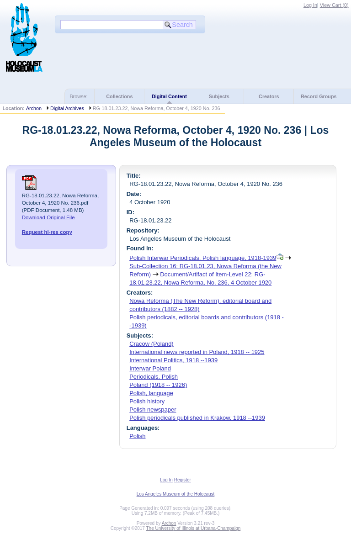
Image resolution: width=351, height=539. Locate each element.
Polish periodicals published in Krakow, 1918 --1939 (197, 417)
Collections (119, 96)
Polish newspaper (152, 409)
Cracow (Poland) (151, 343)
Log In (310, 5)
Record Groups (319, 96)
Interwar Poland (150, 368)
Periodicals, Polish (153, 376)
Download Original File (48, 217)
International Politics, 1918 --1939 (173, 360)
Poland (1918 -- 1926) (158, 384)
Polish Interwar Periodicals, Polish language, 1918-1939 (202, 257)
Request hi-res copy (47, 232)
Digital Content (169, 96)
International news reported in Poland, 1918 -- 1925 (196, 352)
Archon (34, 108)
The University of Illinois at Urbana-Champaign (193, 528)
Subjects (219, 96)
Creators (269, 96)
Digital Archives (67, 108)
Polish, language (151, 393)
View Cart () (334, 5)
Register (182, 479)
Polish (137, 436)
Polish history (147, 401)
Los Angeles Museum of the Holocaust (176, 494)
